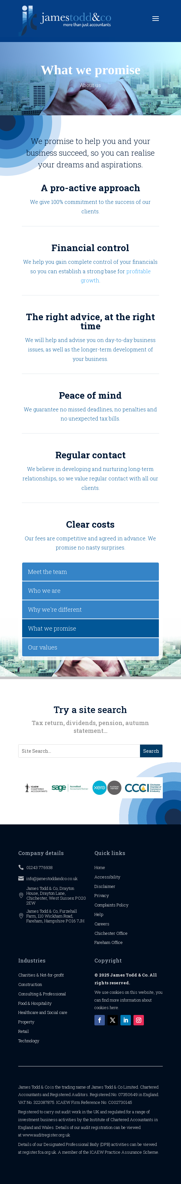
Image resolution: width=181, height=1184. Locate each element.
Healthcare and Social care (42, 1012)
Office (122, 933)
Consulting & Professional (42, 994)
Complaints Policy (111, 905)
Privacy (101, 895)
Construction (30, 984)
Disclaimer (104, 886)
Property (26, 1022)
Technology (28, 1041)
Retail (23, 1031)
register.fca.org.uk (39, 1152)
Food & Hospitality (35, 1003)
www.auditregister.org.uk (46, 1135)
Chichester (105, 933)
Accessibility (107, 877)
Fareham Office (108, 942)
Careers (101, 924)
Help (98, 914)
